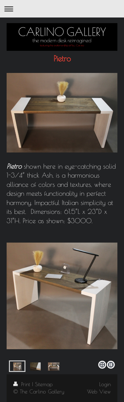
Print (22, 384)
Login (105, 384)
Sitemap (44, 384)
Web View (99, 391)
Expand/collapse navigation (62, 9)
